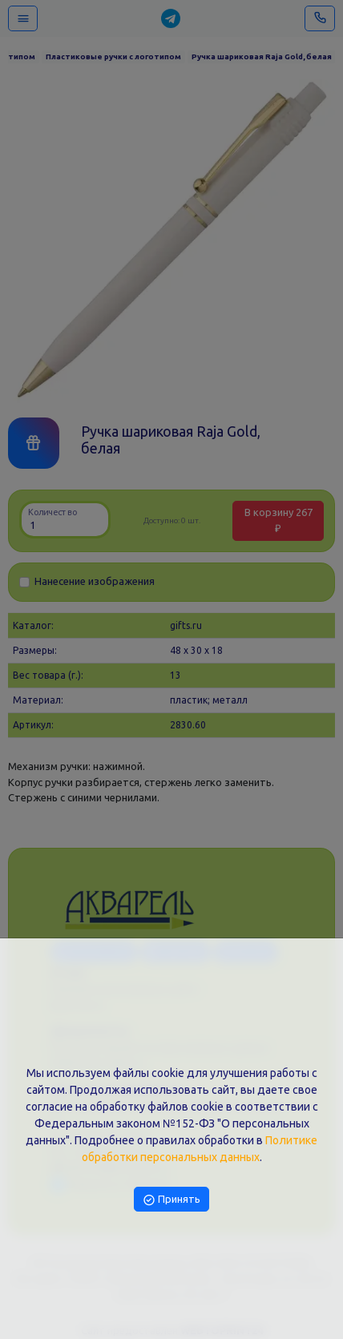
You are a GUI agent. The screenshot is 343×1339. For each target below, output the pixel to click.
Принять (171, 1198)
